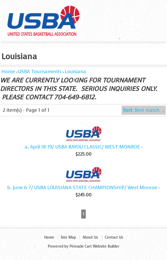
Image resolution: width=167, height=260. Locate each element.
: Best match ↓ (143, 110)
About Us (90, 237)
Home (8, 71)
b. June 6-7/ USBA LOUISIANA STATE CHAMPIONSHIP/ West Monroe (82, 187)
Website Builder (106, 246)
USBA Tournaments (39, 71)
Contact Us (114, 237)
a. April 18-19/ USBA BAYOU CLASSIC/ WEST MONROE (82, 147)
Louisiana (75, 71)
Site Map (68, 237)
